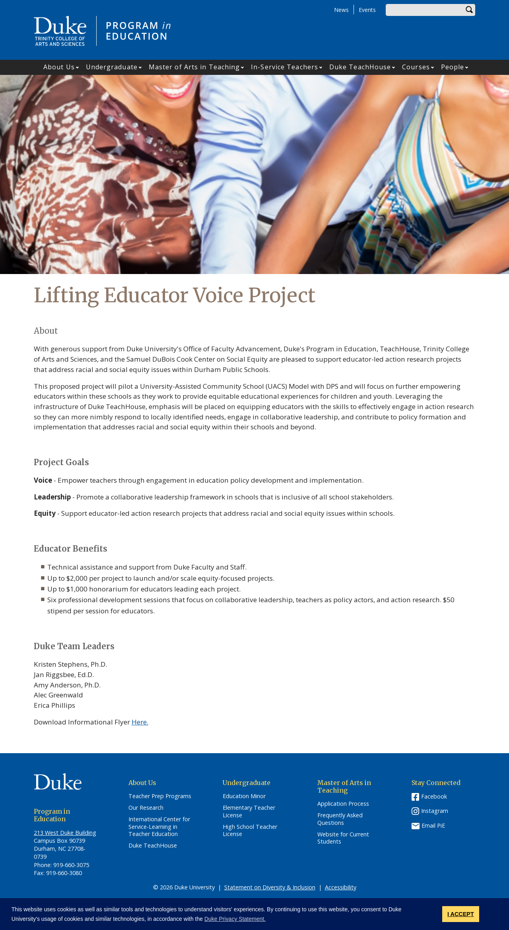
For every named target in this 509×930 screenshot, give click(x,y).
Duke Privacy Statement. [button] (235, 919)
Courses (416, 67)
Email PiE (433, 825)
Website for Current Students (343, 838)
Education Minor (244, 796)
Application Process (343, 803)
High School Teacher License (250, 830)
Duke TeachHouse (360, 67)
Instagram (434, 810)
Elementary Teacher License (249, 811)
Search (469, 10)
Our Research (145, 807)
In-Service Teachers (284, 67)
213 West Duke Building (65, 832)
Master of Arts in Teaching (194, 67)
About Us (59, 67)
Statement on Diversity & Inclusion (269, 887)
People (452, 67)
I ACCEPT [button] (460, 914)
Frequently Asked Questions (340, 819)
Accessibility (340, 887)
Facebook (434, 796)
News (341, 10)
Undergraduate (112, 67)
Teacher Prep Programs (159, 796)
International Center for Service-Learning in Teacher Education (159, 827)
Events (367, 10)
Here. (140, 721)
